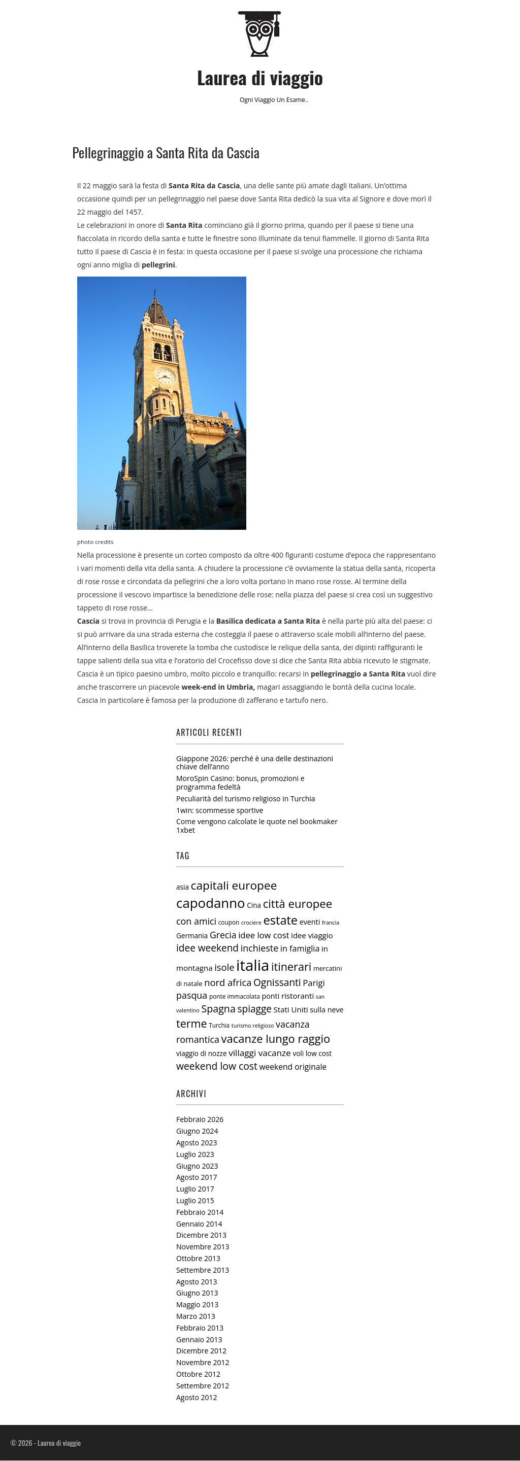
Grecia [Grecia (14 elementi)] (223, 935)
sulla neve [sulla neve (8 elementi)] (326, 1010)
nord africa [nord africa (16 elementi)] (227, 982)
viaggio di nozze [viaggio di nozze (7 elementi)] (201, 1054)
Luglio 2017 (195, 1189)
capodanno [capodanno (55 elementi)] (210, 903)
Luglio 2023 (195, 1155)
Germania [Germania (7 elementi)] (192, 936)
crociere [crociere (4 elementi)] (251, 923)
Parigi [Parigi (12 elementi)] (313, 983)
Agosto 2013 (196, 1281)
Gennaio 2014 (199, 1224)
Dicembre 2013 (201, 1235)
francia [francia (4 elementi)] (330, 923)
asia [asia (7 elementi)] (182, 887)
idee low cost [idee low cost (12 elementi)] (263, 935)
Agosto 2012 (196, 1397)
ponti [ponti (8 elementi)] (271, 996)
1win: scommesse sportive (219, 810)
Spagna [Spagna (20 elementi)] (219, 1009)
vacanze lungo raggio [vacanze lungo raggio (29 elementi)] (276, 1039)
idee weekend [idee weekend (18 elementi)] (207, 948)
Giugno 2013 (197, 1293)
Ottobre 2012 (198, 1374)
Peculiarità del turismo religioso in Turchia (245, 799)
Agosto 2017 (196, 1177)
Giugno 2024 (197, 1131)
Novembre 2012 (203, 1363)
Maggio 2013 (197, 1305)
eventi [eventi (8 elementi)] (310, 922)
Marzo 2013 (195, 1316)
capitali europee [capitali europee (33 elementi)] (234, 886)
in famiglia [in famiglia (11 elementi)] (300, 949)
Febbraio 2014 (199, 1212)
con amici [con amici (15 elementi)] (196, 921)
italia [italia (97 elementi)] (252, 965)
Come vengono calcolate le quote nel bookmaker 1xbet (257, 826)
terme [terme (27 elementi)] (191, 1023)
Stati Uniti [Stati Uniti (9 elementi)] (291, 1010)
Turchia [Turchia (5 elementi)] (219, 1026)
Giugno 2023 (197, 1166)
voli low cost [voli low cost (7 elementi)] (312, 1054)
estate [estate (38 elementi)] (281, 920)
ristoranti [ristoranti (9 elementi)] (297, 996)
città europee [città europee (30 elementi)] (297, 903)
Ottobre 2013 (198, 1259)
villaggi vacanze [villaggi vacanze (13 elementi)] (260, 1053)
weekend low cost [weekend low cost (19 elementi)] (216, 1066)
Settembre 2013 (202, 1270)
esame (295, 99)
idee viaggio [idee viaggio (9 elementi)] (312, 936)
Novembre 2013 (203, 1247)
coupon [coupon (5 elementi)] (229, 923)
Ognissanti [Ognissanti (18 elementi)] (277, 982)
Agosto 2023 (196, 1143)
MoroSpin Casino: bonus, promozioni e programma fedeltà (240, 783)
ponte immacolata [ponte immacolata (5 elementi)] (234, 997)
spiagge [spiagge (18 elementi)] (254, 1009)
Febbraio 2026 (199, 1120)
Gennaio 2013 (199, 1339)
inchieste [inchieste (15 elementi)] (260, 948)
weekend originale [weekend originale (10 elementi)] (293, 1067)
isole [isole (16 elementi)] (224, 967)
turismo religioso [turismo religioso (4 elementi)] (253, 1026)
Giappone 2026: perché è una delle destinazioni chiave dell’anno (254, 763)
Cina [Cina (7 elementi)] (254, 905)
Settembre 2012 (202, 1386)
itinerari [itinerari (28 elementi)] (291, 966)
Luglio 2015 (195, 1201)
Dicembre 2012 (201, 1351)
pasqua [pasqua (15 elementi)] (191, 996)
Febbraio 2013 (199, 1328)
